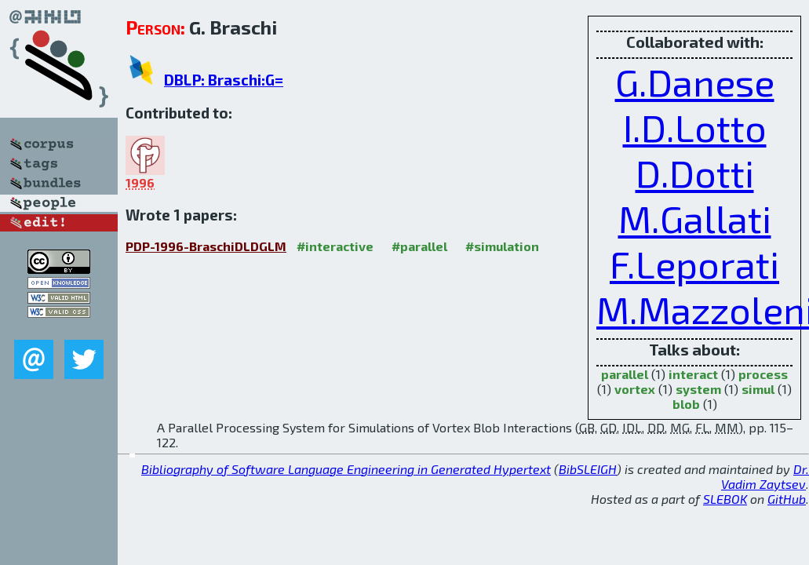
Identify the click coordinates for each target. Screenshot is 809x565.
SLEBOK (725, 498)
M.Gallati (694, 218)
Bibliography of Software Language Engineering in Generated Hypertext (346, 468)
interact (693, 373)
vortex (634, 388)
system (698, 388)
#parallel (419, 246)
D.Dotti (695, 172)
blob (686, 403)
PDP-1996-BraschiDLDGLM (206, 246)
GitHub (786, 498)
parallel (624, 373)
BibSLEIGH (588, 468)
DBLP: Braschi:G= (223, 80)
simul (758, 388)
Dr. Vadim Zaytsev (765, 476)
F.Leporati (694, 263)
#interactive (335, 246)
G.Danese (694, 81)
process (763, 373)
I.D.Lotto (695, 127)
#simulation (502, 246)
